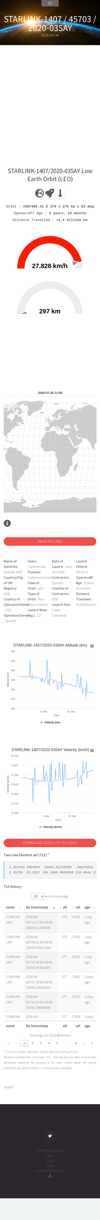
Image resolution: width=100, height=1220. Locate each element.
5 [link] (57, 1043)
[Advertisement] (50, 106)
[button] (20, 907)
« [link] (8, 1043)
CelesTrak (32, 1052)
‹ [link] (16, 1043)
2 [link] (32, 1043)
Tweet (8, 1087)
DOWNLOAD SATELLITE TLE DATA (50, 843)
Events (50, 1166)
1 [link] (24, 1043)
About (50, 1156)
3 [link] (41, 1043)
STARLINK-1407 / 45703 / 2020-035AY (50, 23)
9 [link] (76, 1043)
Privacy (50, 1161)
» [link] (92, 1043)
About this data (50, 541)
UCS (74, 1052)
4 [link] (49, 1043)
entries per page (56, 896)
